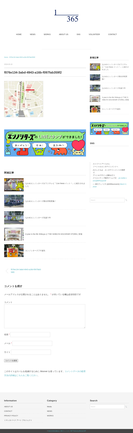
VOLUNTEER (94, 34)
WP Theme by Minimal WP (78, 431)
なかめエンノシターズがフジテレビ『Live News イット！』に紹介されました (115, 66)
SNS (78, 34)
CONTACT (112, 34)
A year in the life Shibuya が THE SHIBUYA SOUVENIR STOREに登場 (53, 234)
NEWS (32, 34)
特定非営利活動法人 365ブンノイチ (58, 431)
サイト (7, 352)
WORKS (47, 34)
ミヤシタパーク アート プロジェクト (18, 420)
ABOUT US (63, 34)
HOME (19, 34)
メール (8, 343)
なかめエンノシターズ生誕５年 (38, 218)
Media (49, 407)
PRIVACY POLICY (11, 416)
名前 (7, 334)
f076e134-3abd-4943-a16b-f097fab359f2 (22, 57)
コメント (8, 302)
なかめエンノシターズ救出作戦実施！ (40, 201)
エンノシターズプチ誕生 (35, 251)
